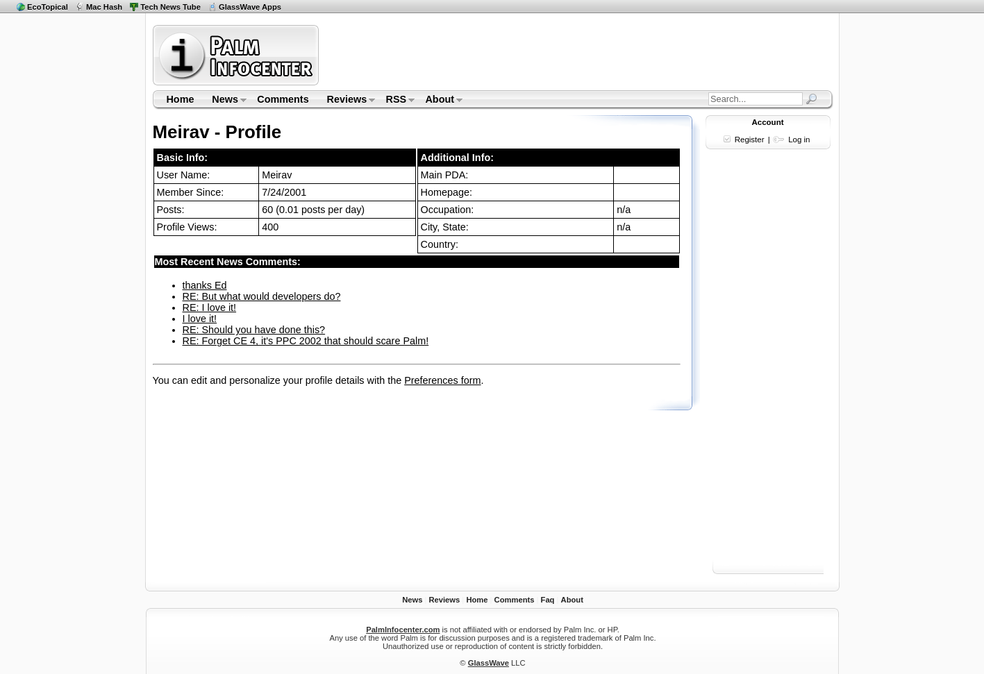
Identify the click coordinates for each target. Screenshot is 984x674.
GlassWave (488, 663)
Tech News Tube (170, 7)
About (440, 101)
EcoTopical (47, 7)
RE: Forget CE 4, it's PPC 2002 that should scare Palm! (306, 340)
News (225, 101)
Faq (548, 600)
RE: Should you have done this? (254, 329)
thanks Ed (205, 285)
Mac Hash (104, 7)
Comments (282, 99)
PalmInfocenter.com (403, 629)
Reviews (347, 101)
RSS (396, 101)
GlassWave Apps (250, 7)
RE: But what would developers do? (262, 296)
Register (750, 139)
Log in (799, 139)
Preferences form (442, 380)
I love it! (200, 318)
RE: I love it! (210, 307)
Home (180, 99)
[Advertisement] (578, 55)
